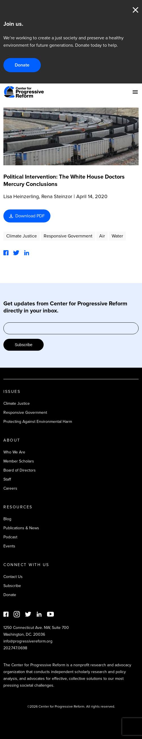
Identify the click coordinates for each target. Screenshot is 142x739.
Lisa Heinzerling (21, 196)
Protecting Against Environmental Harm (37, 422)
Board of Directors (19, 470)
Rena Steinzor (56, 196)
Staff (7, 479)
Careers (10, 488)
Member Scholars (18, 461)
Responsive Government (68, 236)
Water (117, 236)
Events (9, 546)
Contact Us (13, 577)
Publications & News (21, 528)
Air (102, 236)
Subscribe (23, 344)
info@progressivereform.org (27, 641)
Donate (22, 65)
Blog (7, 519)
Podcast (10, 537)
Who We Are (14, 452)
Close (135, 10)
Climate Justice (21, 236)
